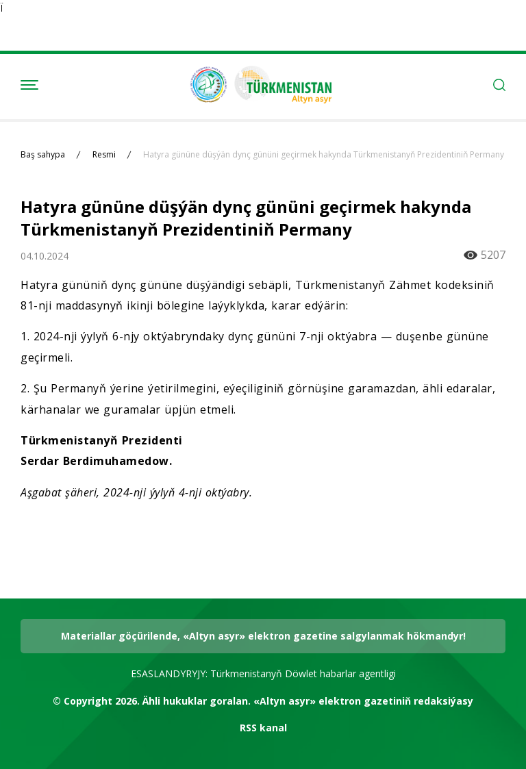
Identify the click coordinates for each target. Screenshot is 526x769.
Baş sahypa (43, 154)
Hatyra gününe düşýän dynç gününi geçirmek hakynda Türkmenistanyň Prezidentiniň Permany (323, 154)
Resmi (104, 154)
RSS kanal (263, 727)
